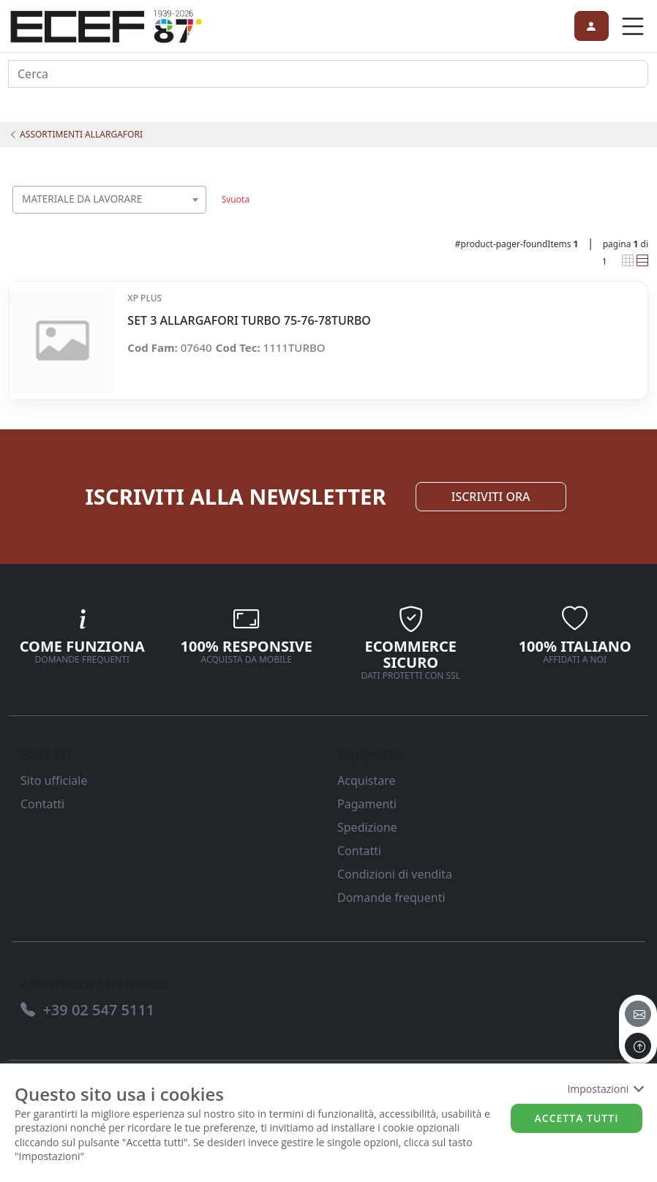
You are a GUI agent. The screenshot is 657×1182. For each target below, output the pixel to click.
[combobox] (109, 200)
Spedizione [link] (367, 827)
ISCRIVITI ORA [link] (490, 497)
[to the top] (638, 1046)
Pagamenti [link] (367, 804)
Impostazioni (604, 1089)
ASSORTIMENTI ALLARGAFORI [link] (76, 134)
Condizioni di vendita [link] (394, 874)
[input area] (328, 74)
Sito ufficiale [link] (54, 780)
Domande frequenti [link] (391, 897)
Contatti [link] (42, 804)
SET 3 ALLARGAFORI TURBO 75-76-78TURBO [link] (249, 321)
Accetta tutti (577, 1118)
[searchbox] (199, 218)
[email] (638, 1014)
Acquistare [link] (366, 780)
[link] (106, 24)
